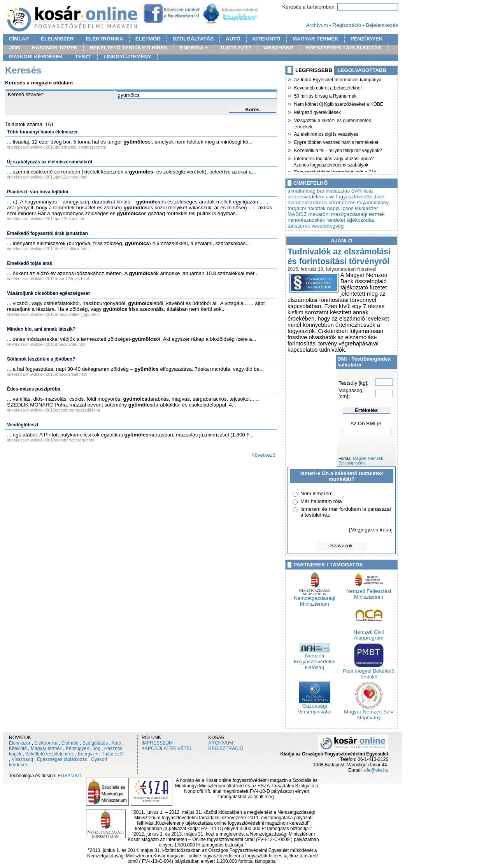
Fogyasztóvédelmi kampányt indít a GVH (336, 171)
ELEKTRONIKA (104, 39)
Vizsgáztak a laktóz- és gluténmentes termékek (332, 123)
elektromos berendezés (329, 202)
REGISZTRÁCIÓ (225, 748)
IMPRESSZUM (157, 743)
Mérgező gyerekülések (317, 112)
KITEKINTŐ (267, 39)
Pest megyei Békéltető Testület (369, 671)
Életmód (70, 743)
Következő (263, 455)
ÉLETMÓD (148, 39)
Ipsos (347, 208)
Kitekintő (18, 748)
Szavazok (341, 546)
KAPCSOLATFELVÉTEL (167, 748)
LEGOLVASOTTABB (362, 70)
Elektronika (45, 743)
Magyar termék (46, 748)
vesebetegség (328, 226)
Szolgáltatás (95, 743)
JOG (14, 48)
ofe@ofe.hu (376, 770)
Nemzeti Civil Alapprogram (369, 632)
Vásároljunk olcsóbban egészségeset (48, 293)
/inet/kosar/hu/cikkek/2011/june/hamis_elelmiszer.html (56, 147)
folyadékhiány (373, 202)
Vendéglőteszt (23, 425)
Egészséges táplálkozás (62, 759)
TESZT (83, 57)
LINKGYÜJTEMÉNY (127, 57)
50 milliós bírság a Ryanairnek (324, 95)
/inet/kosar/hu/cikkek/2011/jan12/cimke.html (47, 177)
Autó (116, 743)
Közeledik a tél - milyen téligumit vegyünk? (337, 150)
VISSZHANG (278, 48)
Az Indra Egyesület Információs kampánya (337, 79)
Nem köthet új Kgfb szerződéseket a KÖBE (338, 103)
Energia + (88, 754)
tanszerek (299, 226)
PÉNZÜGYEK (367, 39)
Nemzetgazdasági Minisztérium (314, 599)
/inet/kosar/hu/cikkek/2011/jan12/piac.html (45, 218)
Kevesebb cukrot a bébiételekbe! (327, 87)
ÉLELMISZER (57, 39)
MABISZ (297, 214)
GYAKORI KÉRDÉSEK (36, 57)
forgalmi (297, 208)
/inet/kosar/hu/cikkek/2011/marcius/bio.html (46, 344)
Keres (252, 109)
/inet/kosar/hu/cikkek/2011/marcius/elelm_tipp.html (53, 314)
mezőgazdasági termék (358, 214)
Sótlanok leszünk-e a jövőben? (41, 359)
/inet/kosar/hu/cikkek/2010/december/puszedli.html (53, 410)
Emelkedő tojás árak (29, 263)
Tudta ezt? (112, 754)
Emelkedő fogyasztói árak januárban (47, 233)
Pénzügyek (77, 748)
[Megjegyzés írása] (371, 530)
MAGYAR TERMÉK (315, 39)
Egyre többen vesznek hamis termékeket (335, 141)
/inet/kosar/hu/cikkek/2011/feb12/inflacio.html (48, 248)
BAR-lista (362, 191)
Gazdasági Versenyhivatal (314, 706)
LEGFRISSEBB (313, 70)
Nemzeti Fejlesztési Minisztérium (368, 592)
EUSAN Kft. (70, 775)
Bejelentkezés (382, 25)
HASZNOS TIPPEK (54, 48)
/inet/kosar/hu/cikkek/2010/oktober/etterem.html (50, 440)
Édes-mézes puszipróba (33, 389)
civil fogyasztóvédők (349, 197)
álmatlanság (302, 191)
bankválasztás (333, 191)
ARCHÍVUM (220, 743)
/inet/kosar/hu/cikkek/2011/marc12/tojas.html (48, 278)
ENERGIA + (194, 48)
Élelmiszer (19, 743)
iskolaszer (366, 208)
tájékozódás (360, 220)
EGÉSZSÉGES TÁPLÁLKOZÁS (343, 48)
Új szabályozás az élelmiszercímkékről (49, 162)
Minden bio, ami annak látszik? (41, 329)
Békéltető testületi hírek (49, 754)
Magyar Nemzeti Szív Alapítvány (368, 712)
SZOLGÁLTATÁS (193, 39)
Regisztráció (347, 25)
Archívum (317, 25)
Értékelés (366, 410)
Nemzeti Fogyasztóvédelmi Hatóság (314, 659)
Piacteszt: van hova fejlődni (37, 192)
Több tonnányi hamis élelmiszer (42, 132)
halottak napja (323, 208)
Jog (96, 748)
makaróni (319, 214)
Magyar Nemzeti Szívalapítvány (360, 460)
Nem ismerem (316, 493)
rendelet (335, 220)
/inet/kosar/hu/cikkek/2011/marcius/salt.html (47, 374)
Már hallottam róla (321, 501)
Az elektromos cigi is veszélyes (325, 133)
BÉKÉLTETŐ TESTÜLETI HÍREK (128, 48)
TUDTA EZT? (235, 48)
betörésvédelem (306, 197)
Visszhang (22, 759)
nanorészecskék (306, 220)
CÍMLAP (19, 39)
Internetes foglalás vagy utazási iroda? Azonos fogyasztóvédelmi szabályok (333, 161)
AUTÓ (233, 39)
